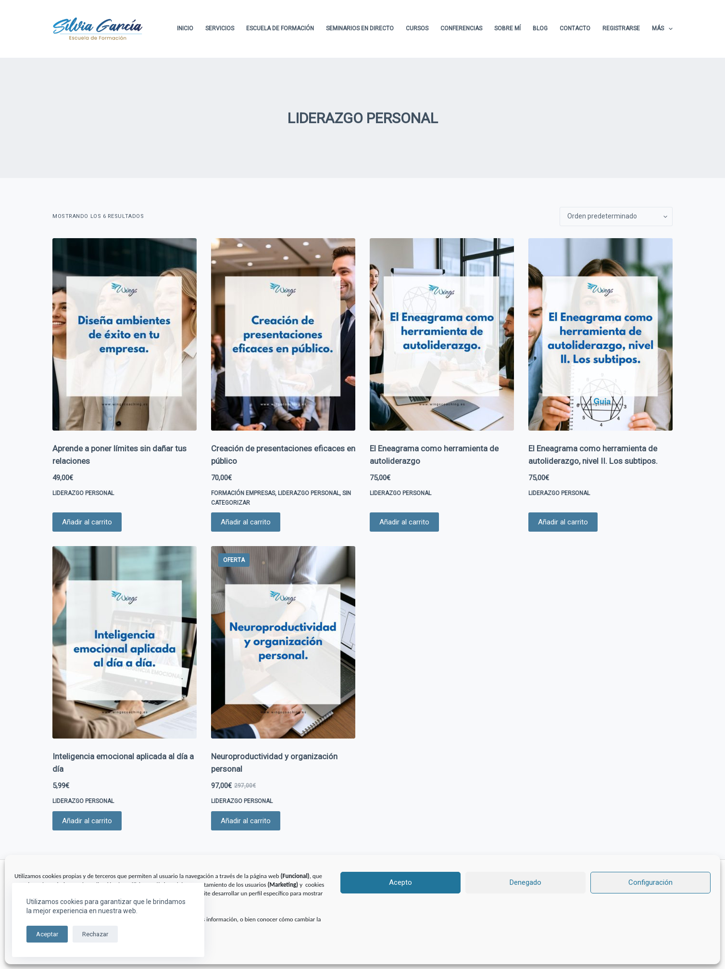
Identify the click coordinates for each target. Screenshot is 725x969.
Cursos (417, 28)
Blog (540, 28)
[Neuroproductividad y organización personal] (283, 642)
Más (662, 29)
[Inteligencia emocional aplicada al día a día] (124, 642)
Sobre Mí (507, 28)
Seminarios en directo (360, 28)
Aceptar (47, 934)
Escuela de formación (280, 28)
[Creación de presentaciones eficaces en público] (283, 334)
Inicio (185, 28)
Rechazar (95, 934)
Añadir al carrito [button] (87, 522)
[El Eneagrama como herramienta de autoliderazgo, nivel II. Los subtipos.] (600, 334)
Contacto (575, 28)
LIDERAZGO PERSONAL (83, 493)
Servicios (219, 28)
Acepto (400, 882)
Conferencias (461, 28)
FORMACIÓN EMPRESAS (243, 493)
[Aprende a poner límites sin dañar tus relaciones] (124, 334)
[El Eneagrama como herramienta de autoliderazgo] (442, 334)
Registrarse (621, 28)
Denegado (525, 882)
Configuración (650, 882)
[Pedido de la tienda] (616, 216)
